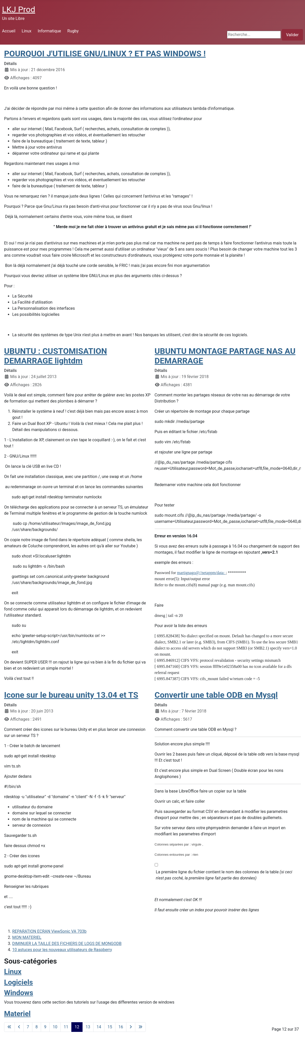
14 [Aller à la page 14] (99, 1026)
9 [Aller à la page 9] (45, 1026)
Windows (18, 993)
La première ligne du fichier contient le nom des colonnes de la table (224, 875)
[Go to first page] (9, 1027)
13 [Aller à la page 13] (88, 1026)
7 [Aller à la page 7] (28, 1026)
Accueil (8, 31)
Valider (292, 34)
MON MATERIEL (26, 937)
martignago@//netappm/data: (201, 572)
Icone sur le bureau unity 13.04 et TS (71, 695)
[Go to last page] (140, 1027)
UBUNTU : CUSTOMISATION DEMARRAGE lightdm (55, 356)
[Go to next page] (130, 1027)
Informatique (49, 31)
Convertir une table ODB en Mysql (216, 695)
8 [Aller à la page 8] (36, 1026)
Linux (26, 31)
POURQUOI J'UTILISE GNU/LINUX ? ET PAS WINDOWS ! (105, 53)
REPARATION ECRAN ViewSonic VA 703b (49, 931)
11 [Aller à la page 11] (66, 1026)
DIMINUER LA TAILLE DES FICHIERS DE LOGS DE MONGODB (67, 943)
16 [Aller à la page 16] (120, 1026)
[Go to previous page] (19, 1027)
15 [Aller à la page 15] (110, 1026)
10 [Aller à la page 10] (55, 1026)
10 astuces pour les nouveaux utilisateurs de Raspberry (62, 949)
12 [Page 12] (77, 1026)
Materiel (17, 1013)
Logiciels (18, 982)
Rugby (72, 31)
